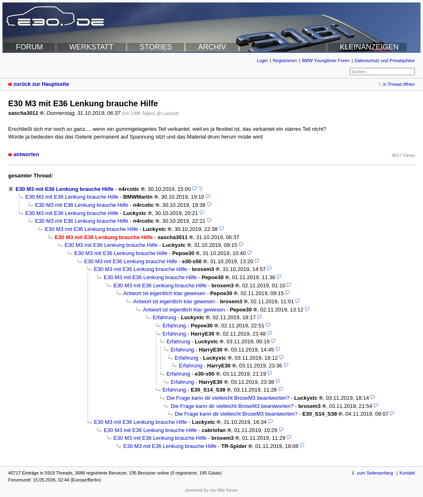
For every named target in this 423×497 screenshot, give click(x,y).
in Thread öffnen (399, 84)
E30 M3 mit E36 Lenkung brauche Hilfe (65, 189)
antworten (26, 154)
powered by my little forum (211, 490)
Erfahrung (164, 317)
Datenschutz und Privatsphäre (384, 60)
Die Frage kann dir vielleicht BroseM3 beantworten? (228, 398)
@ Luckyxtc (168, 113)
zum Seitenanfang (375, 472)
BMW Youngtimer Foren (326, 60)
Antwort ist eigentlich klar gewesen (164, 293)
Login (262, 60)
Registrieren (285, 60)
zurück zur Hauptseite (41, 84)
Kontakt (407, 472)
